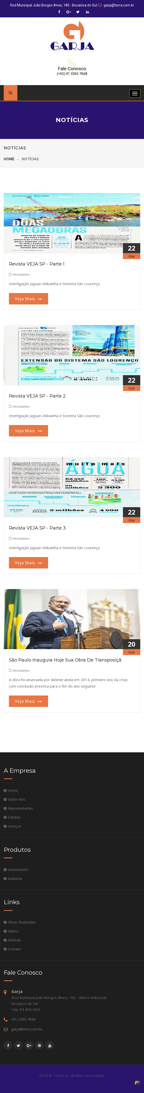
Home (9, 159)
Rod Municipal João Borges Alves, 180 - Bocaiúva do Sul (53, 5)
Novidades (19, 274)
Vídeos (13, 931)
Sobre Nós (16, 799)
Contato (14, 949)
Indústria (15, 878)
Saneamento (18, 869)
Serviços (14, 826)
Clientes (14, 817)
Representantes (20, 808)
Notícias (14, 940)
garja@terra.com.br (116, 5)
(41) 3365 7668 (23, 1019)
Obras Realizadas (22, 922)
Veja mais (28, 298)
